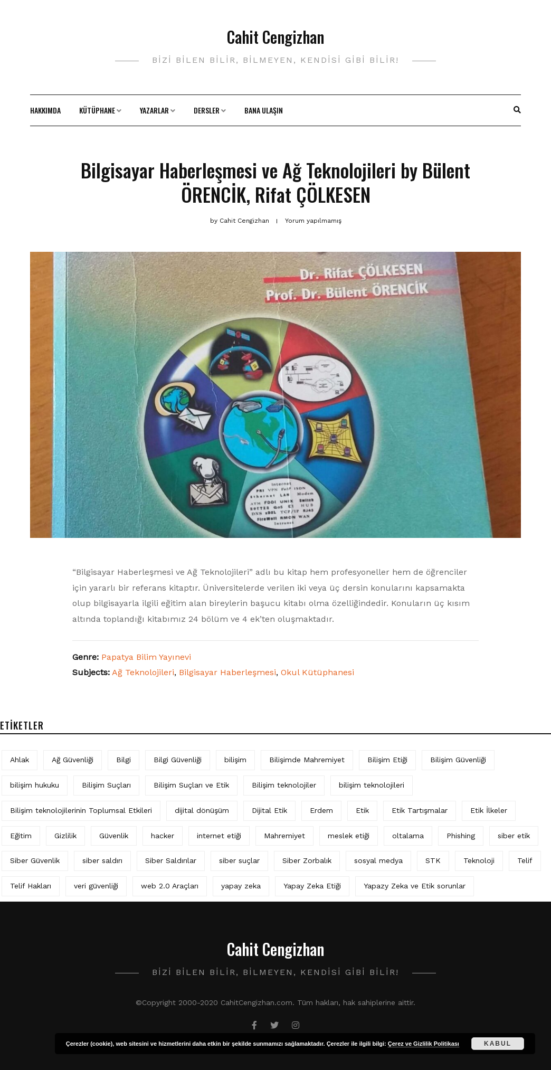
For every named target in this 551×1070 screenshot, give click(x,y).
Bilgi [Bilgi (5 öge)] (123, 759)
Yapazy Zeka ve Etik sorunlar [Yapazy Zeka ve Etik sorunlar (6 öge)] (415, 886)
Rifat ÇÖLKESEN (312, 194)
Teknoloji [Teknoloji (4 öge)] (479, 860)
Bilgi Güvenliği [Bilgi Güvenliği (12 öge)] (178, 759)
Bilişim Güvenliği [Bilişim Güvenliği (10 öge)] (458, 759)
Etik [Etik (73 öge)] (362, 810)
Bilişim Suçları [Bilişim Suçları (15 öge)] (106, 785)
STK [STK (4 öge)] (433, 860)
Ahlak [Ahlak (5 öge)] (19, 759)
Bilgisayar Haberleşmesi (227, 672)
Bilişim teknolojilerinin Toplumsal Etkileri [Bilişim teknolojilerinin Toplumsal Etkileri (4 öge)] (81, 810)
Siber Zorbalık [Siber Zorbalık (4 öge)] (306, 860)
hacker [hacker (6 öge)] (162, 835)
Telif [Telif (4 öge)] (525, 860)
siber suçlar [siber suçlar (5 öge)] (239, 860)
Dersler (207, 110)
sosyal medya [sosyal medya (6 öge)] (378, 860)
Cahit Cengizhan (275, 37)
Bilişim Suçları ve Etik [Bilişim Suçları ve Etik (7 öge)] (191, 785)
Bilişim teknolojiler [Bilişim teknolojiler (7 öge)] (284, 785)
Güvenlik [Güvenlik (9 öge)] (113, 835)
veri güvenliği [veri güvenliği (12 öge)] (96, 886)
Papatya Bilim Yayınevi (146, 657)
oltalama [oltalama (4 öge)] (408, 835)
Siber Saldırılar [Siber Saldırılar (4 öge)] (170, 860)
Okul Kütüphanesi (317, 672)
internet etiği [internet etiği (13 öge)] (219, 835)
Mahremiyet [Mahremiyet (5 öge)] (284, 835)
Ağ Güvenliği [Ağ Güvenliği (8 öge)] (72, 759)
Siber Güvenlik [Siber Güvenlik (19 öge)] (35, 860)
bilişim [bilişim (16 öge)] (235, 759)
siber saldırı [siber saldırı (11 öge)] (102, 860)
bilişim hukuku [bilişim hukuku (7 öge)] (34, 785)
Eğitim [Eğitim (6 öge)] (21, 835)
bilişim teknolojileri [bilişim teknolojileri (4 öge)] (371, 785)
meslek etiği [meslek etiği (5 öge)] (348, 835)
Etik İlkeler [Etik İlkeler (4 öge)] (488, 810)
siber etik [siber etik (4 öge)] (514, 835)
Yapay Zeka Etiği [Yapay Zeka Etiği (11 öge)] (312, 886)
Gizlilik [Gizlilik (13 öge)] (65, 835)
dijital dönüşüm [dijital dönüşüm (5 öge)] (202, 810)
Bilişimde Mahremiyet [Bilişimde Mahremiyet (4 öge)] (307, 759)
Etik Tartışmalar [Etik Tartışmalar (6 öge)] (420, 810)
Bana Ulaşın (263, 110)
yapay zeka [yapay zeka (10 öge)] (241, 886)
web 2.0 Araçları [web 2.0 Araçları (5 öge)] (169, 886)
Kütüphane (97, 110)
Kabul (497, 1043)
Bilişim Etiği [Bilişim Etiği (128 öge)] (387, 759)
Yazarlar (154, 110)
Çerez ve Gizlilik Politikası (423, 1043)
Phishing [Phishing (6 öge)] (460, 835)
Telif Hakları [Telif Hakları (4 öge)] (30, 886)
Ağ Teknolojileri (143, 672)
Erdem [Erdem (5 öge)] (321, 810)
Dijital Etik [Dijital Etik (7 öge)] (269, 810)
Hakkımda (45, 110)
